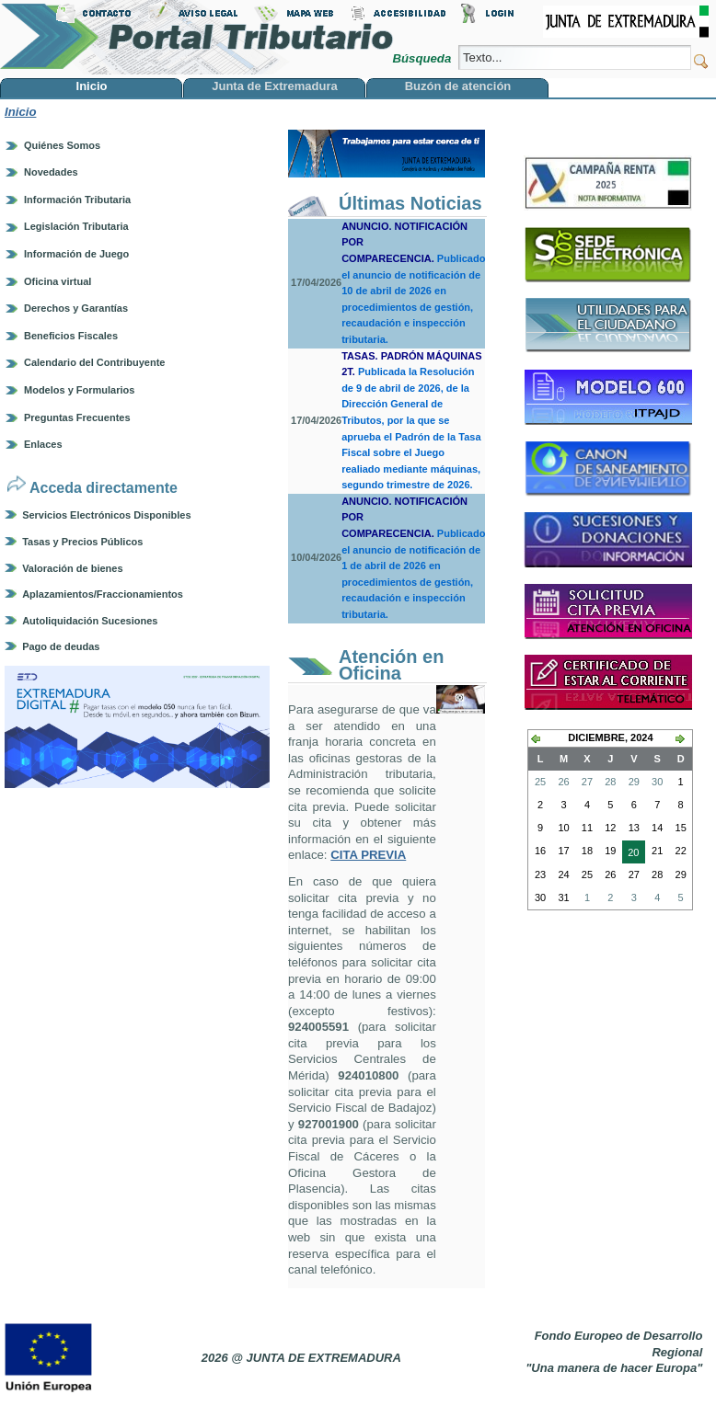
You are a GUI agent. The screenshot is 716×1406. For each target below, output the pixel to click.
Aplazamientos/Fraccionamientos (102, 594)
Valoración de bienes (72, 568)
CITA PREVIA (368, 855)
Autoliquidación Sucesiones (89, 620)
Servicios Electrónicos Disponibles (106, 514)
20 (630, 854)
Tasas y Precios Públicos (82, 541)
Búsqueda (423, 58)
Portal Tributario (197, 37)
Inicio (20, 112)
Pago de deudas (60, 646)
